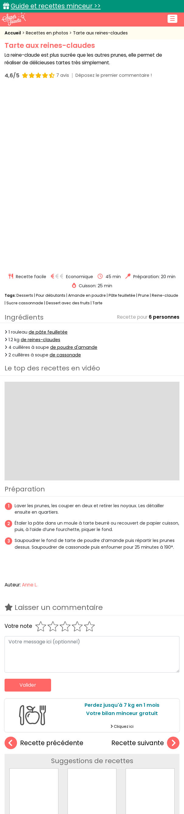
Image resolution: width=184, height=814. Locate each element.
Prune (143, 117)
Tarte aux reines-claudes (100, 33)
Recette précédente (44, 565)
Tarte (97, 124)
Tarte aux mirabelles (34, 633)
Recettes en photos (47, 33)
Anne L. (29, 406)
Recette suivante (145, 565)
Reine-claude (165, 117)
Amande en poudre (87, 117)
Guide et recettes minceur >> (56, 6)
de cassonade (65, 177)
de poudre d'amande (73, 169)
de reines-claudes (40, 161)
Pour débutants (50, 117)
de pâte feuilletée (48, 154)
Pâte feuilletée (122, 117)
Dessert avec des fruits (68, 124)
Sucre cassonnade (24, 124)
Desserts (24, 117)
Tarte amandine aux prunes (99, 633)
